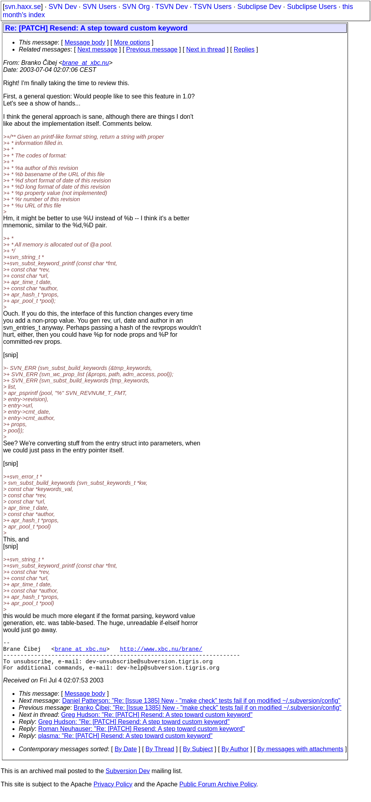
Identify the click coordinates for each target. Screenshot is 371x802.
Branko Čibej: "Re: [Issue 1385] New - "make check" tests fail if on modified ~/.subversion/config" (208, 715)
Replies (244, 49)
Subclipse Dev (259, 7)
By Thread (160, 757)
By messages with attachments (300, 757)
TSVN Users (212, 7)
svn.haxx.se (23, 7)
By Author (234, 757)
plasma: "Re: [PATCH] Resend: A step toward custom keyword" (125, 743)
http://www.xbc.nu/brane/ (161, 652)
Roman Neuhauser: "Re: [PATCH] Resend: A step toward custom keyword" (141, 736)
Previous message (152, 49)
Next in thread (205, 49)
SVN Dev (62, 7)
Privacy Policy (112, 792)
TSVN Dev (171, 7)
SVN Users (99, 7)
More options (132, 42)
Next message (97, 49)
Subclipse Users (312, 7)
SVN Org (136, 7)
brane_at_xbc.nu (85, 62)
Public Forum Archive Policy (217, 792)
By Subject (197, 757)
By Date (125, 757)
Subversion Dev (128, 778)
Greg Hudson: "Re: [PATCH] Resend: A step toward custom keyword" (157, 722)
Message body (84, 42)
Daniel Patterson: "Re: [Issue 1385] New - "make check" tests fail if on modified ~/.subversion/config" (201, 708)
